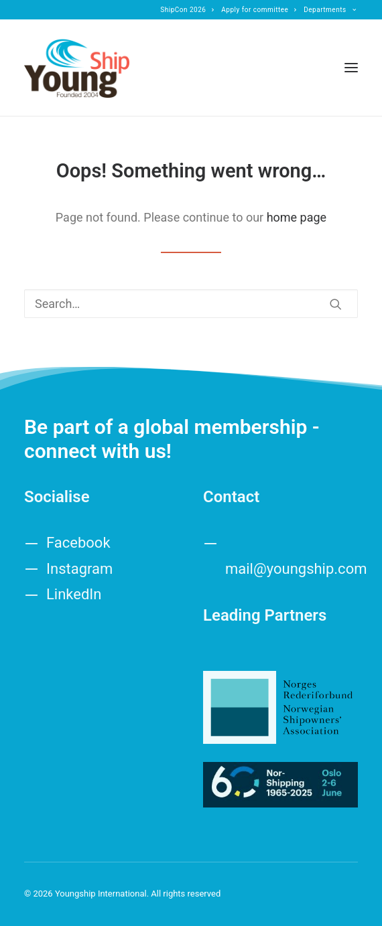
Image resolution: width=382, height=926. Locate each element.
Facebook (78, 542)
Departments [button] (330, 9)
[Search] (191, 303)
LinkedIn (74, 594)
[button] (351, 67)
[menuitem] (187, 9)
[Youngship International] (76, 67)
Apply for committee (258, 9)
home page (297, 217)
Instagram (79, 568)
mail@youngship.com (296, 568)
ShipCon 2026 (187, 9)
